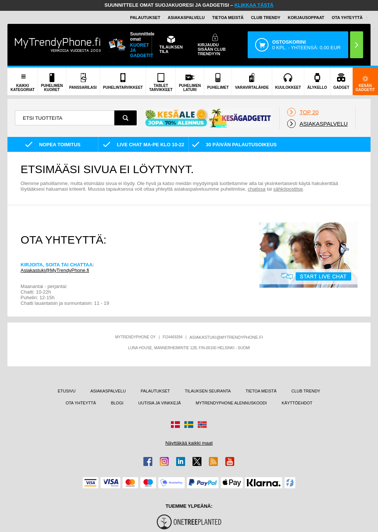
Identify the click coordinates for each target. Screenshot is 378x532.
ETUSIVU (67, 391)
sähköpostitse (288, 189)
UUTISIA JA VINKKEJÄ (159, 403)
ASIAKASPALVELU (186, 17)
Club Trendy (265, 17)
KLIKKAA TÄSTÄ (253, 5)
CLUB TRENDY (306, 391)
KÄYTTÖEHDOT (297, 403)
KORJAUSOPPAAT (306, 17)
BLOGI (117, 403)
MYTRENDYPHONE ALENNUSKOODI (231, 403)
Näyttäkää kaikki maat (189, 443)
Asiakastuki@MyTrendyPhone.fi (54, 270)
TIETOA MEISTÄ (228, 17)
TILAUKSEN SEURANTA (208, 391)
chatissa (257, 189)
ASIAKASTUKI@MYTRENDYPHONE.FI (226, 337)
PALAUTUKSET (145, 17)
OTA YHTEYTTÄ (347, 17)
